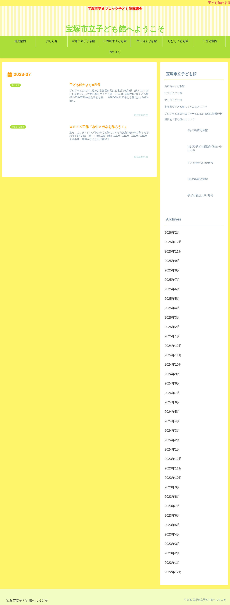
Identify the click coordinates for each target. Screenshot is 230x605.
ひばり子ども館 (173, 93)
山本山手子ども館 (174, 86)
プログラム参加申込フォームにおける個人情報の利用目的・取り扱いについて (193, 116)
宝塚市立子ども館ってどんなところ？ (185, 106)
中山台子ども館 (173, 99)
